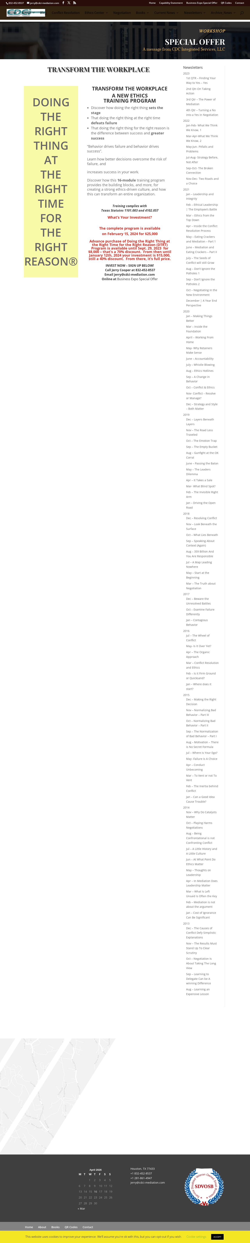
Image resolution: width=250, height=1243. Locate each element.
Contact (239, 3)
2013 (186, 923)
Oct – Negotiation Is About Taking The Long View (201, 963)
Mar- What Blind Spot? (200, 486)
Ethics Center (94, 13)
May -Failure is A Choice (201, 759)
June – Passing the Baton (202, 463)
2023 (186, 73)
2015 (186, 695)
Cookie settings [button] (196, 1237)
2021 (186, 189)
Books (140, 13)
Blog (43, 13)
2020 (186, 311)
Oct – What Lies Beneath (202, 535)
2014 (186, 807)
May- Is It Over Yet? (198, 646)
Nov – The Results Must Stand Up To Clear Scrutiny (201, 948)
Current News (164, 13)
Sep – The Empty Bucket (201, 447)
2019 (186, 415)
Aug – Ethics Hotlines (199, 371)
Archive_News (221, 13)
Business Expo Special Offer (201, 3)
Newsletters (193, 13)
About (26, 13)
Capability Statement (171, 3)
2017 (186, 594)
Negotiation (122, 13)
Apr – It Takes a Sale (199, 480)
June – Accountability (199, 358)
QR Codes (226, 3)
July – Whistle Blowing (200, 365)
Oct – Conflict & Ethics (200, 387)
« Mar (81, 1208)
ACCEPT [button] (217, 1236)
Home (152, 3)
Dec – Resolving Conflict (201, 518)
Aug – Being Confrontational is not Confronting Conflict (200, 838)
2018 (186, 513)
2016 (186, 631)
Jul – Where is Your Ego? (201, 753)
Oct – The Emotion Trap (201, 441)
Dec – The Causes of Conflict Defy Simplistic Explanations (201, 932)
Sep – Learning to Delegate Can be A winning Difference (198, 978)
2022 (186, 121)
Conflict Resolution (66, 13)
